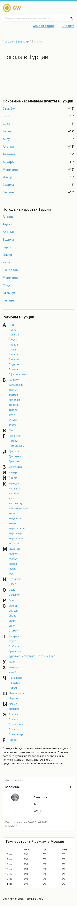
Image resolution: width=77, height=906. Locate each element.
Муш (11, 573)
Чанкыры (15, 682)
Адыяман (14, 334)
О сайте (68, 26)
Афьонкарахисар (19, 374)
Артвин (13, 369)
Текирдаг (14, 636)
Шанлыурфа (16, 693)
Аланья (8, 146)
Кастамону (15, 503)
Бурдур (13, 419)
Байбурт (14, 379)
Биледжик (15, 399)
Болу (12, 414)
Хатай (12, 672)
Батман (13, 394)
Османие (14, 594)
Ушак (12, 661)
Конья (12, 523)
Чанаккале (15, 677)
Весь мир (22, 41)
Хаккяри (14, 667)
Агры (12, 324)
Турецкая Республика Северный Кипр (32, 656)
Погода (8, 41)
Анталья (9, 154)
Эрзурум (14, 729)
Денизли (14, 451)
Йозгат (13, 477)
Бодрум (8, 184)
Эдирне (13, 714)
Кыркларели (17, 528)
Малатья (14, 548)
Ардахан (14, 364)
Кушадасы (10, 270)
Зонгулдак (15, 466)
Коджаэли (15, 518)
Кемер (7, 116)
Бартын (13, 389)
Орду (12, 589)
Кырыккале (16, 538)
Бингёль (14, 404)
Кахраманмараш (19, 508)
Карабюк (14, 488)
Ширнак (13, 698)
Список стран (43, 26)
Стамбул (9, 108)
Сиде (6, 123)
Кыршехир (15, 533)
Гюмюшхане (16, 445)
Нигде (12, 584)
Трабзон (14, 646)
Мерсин (13, 563)
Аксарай (14, 344)
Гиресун (13, 440)
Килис (12, 513)
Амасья (13, 349)
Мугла (12, 568)
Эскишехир (16, 734)
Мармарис (11, 169)
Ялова (13, 739)
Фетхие (8, 192)
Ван (11, 430)
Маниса (13, 553)
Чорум (13, 687)
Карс (12, 498)
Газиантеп (15, 435)
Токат (12, 641)
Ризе (11, 600)
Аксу (6, 139)
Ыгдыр (13, 703)
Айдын (13, 339)
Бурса (7, 247)
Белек (7, 131)
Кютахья (14, 543)
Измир (7, 177)
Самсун (13, 610)
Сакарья (14, 605)
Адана (7, 224)
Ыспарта (14, 708)
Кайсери (14, 483)
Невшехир (15, 579)
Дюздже (14, 461)
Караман (14, 493)
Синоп (12, 625)
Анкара (8, 162)
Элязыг (13, 719)
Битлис (13, 409)
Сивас (12, 615)
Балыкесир (16, 384)
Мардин (13, 558)
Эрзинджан (16, 724)
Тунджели (15, 651)
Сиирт (12, 620)
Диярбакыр (16, 456)
